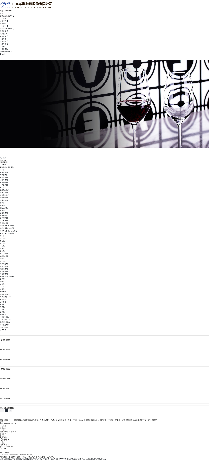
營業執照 (31, 457)
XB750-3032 (5, 350)
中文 (1, 11)
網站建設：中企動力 (8, 457)
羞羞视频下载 (10, 459)
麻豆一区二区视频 (88, 459)
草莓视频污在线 (48, 459)
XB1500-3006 (5, 379)
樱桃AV (69, 459)
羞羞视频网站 (20, 459)
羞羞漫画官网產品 (17, 150)
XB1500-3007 (5, 398)
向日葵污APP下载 (60, 459)
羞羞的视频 (29, 459)
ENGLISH (8, 11)
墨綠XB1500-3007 (7, 408)
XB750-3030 (5, 359)
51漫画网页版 (76, 459)
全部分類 (4, 162)
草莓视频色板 (37, 459)
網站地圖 (3, 459)
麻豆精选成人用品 (100, 459)
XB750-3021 (5, 389)
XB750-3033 (5, 340)
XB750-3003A (5, 369)
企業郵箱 (50, 457)
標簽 (24, 457)
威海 (18, 457)
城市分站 (41, 457)
